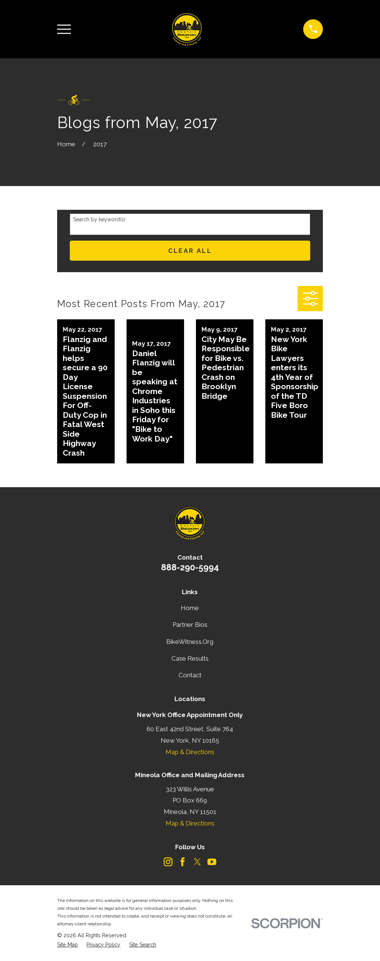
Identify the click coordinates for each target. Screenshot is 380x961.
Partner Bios (190, 624)
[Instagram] (168, 861)
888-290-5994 (190, 567)
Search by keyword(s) (99, 219)
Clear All (190, 250)
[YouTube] (211, 861)
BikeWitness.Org (189, 641)
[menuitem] (67, 945)
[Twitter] (197, 861)
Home (190, 608)
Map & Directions (190, 752)
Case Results (190, 658)
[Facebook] (182, 861)
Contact (190, 675)
